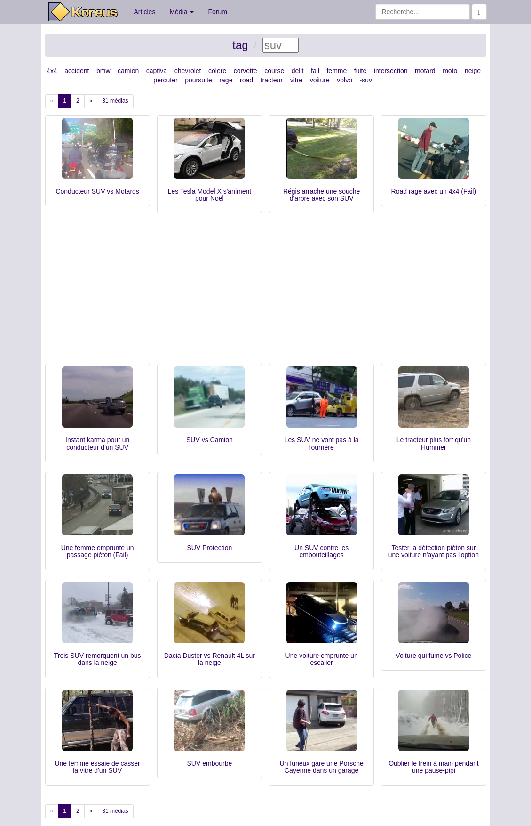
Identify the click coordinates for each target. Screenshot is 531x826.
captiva (156, 70)
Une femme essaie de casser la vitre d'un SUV (97, 767)
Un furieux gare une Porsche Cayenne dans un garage (322, 767)
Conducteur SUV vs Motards (97, 191)
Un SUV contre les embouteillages (321, 551)
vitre (296, 80)
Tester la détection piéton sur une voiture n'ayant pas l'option (433, 551)
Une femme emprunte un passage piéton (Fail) (97, 551)
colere (217, 70)
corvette (245, 70)
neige (473, 70)
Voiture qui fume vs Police (433, 655)
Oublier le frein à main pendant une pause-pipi (433, 767)
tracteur (272, 80)
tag (240, 45)
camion (128, 70)
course (274, 70)
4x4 (52, 70)
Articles (145, 12)
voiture (320, 80)
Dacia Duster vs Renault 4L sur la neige (209, 659)
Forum (217, 12)
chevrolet (187, 70)
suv (367, 80)
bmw (103, 70)
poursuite (198, 80)
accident (76, 70)
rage (225, 80)
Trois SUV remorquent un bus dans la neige (97, 659)
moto (450, 70)
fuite (360, 70)
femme (336, 70)
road (246, 80)
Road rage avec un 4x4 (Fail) (433, 191)
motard (425, 70)
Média (181, 12)
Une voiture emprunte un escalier (321, 659)
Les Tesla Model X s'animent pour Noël (210, 194)
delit (298, 70)
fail (315, 70)
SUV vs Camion (209, 440)
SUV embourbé (209, 763)
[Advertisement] (265, 293)
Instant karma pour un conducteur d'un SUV (97, 443)
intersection (391, 70)
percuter (165, 80)
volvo (344, 80)
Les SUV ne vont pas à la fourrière (322, 443)
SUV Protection (209, 547)
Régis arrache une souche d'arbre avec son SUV (321, 194)
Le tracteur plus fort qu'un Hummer (433, 443)
